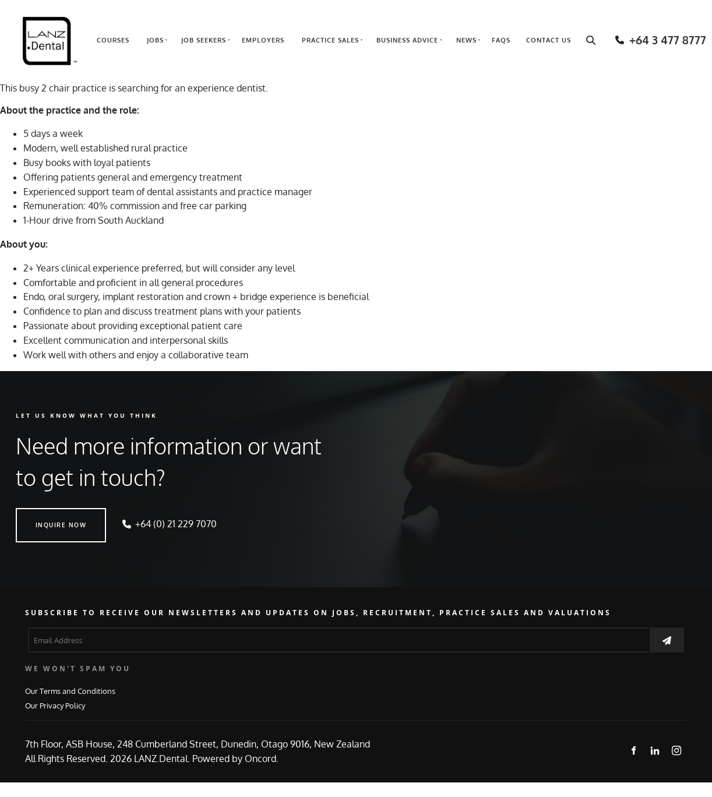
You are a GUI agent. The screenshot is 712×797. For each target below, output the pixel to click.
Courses (113, 40)
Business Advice (407, 40)
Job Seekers (203, 40)
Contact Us (548, 40)
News (466, 40)
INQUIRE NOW (41, 515)
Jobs (155, 40)
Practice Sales (330, 40)
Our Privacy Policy (55, 705)
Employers (263, 40)
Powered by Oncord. (235, 758)
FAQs (501, 40)
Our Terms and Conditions (70, 691)
